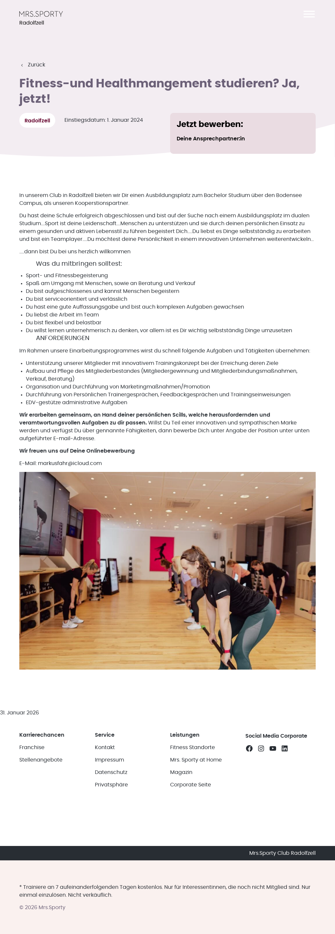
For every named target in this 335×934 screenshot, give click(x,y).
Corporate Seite (190, 782)
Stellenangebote (40, 758)
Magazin (181, 770)
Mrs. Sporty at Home (196, 758)
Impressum (109, 758)
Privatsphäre (111, 782)
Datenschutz (111, 770)
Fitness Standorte (192, 745)
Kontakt (105, 745)
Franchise (31, 745)
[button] (309, 14)
